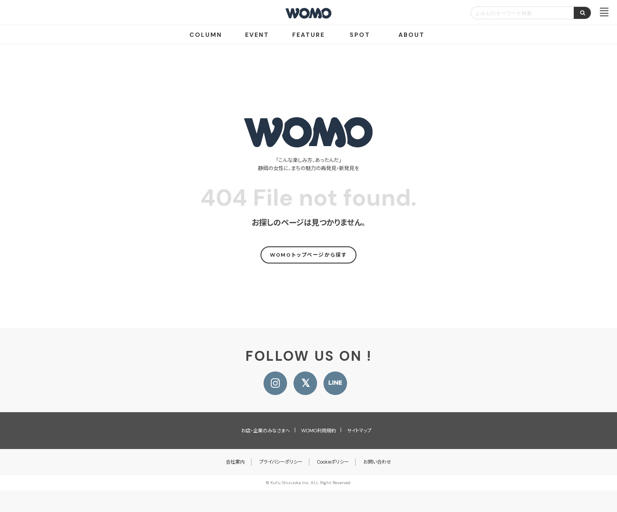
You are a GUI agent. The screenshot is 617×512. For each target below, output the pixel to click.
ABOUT (411, 35)
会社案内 (235, 462)
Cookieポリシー (333, 462)
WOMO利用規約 (318, 431)
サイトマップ (359, 431)
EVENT (257, 35)
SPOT (360, 35)
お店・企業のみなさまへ (265, 431)
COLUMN (205, 35)
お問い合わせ (377, 462)
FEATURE (308, 35)
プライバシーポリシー (281, 462)
